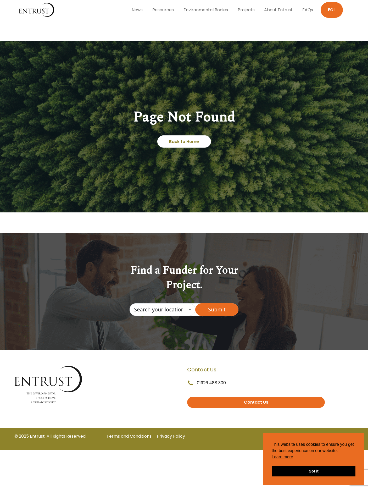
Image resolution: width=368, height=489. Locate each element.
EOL (332, 10)
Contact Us (256, 402)
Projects (246, 10)
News (137, 10)
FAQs (307, 10)
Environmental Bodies (205, 10)
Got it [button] (314, 471)
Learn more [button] (282, 457)
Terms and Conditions (129, 436)
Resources (163, 10)
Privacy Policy (171, 436)
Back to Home (184, 142)
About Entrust (278, 10)
